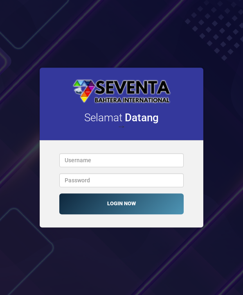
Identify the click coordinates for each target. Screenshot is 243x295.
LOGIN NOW (121, 203)
